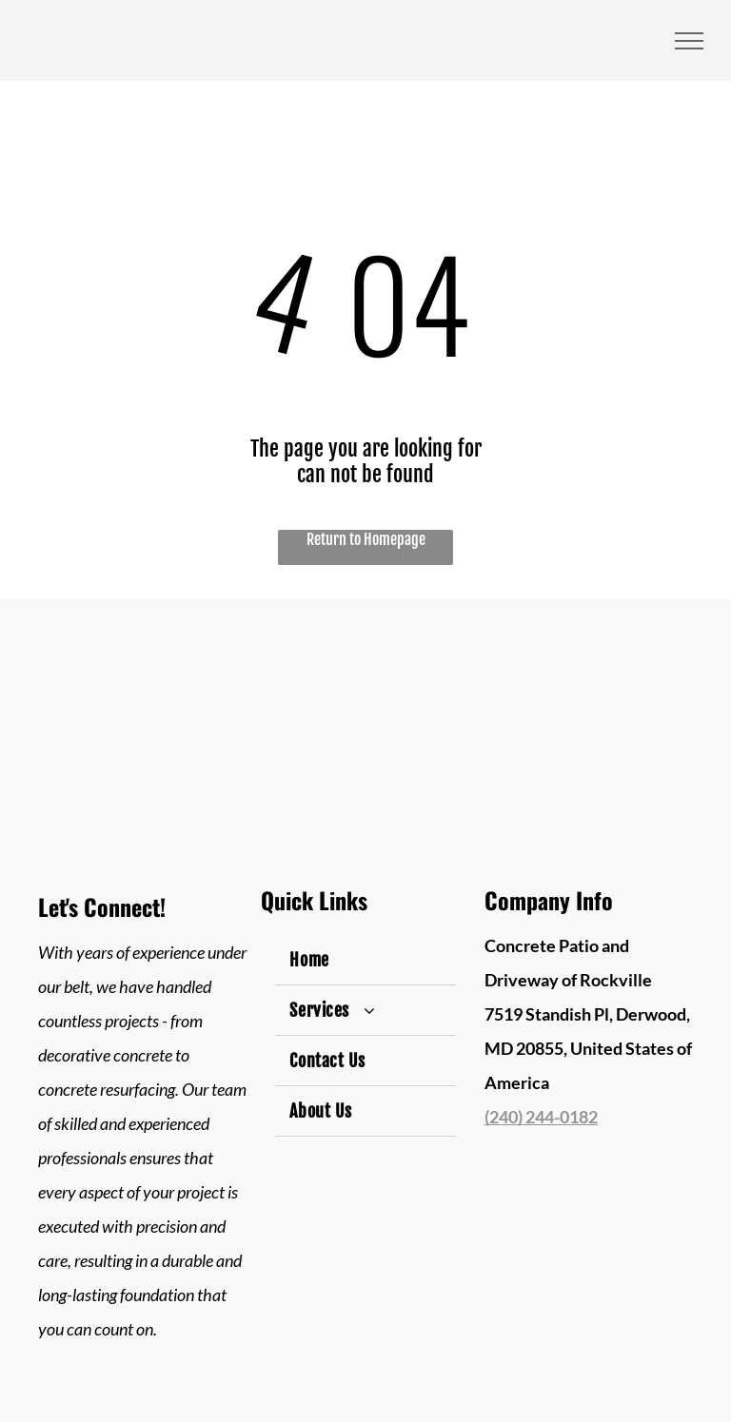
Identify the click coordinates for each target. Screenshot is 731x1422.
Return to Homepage (365, 539)
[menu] (689, 41)
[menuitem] (365, 960)
